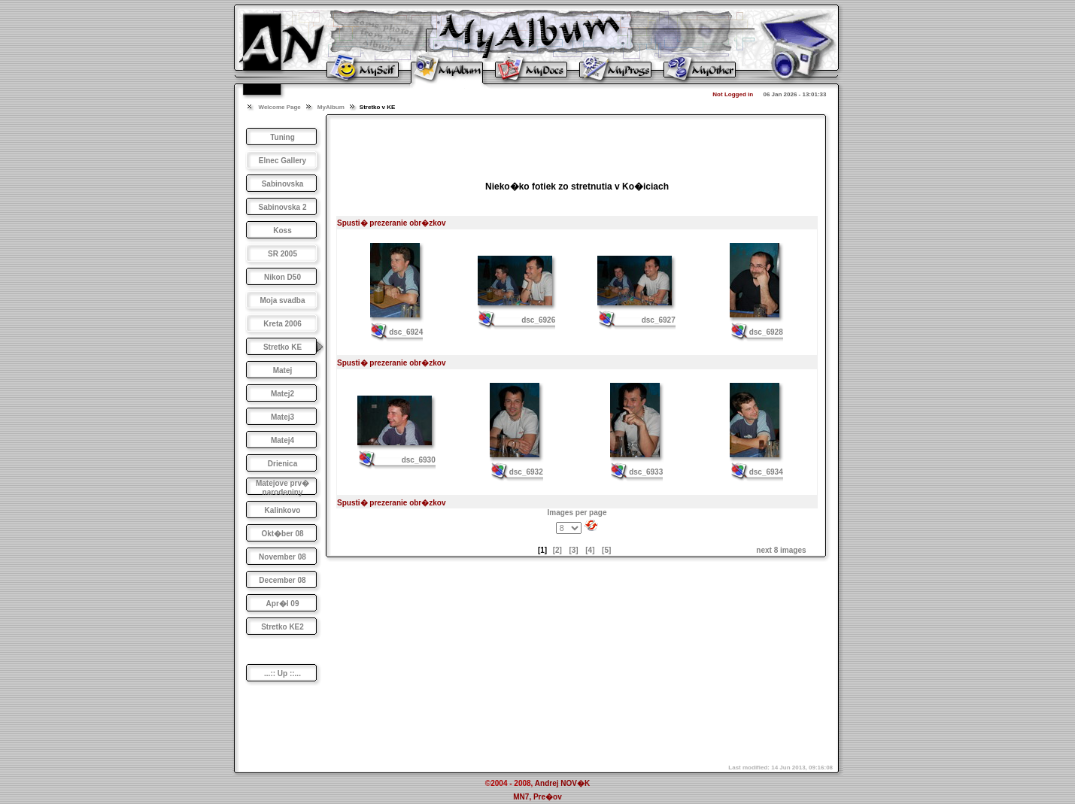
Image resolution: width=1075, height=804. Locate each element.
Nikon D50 (282, 277)
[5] (606, 550)
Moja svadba (282, 300)
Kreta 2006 (282, 324)
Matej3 (282, 417)
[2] (557, 550)
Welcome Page (280, 107)
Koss (282, 230)
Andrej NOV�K (562, 783)
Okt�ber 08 (282, 533)
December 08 (282, 580)
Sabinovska (283, 184)
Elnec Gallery (282, 160)
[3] (573, 550)
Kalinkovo (283, 510)
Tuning (282, 137)
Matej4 (282, 440)
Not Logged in (732, 94)
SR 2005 (282, 254)
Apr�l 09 (282, 603)
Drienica (282, 464)
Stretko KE (282, 347)
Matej (283, 370)
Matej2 (282, 394)
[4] (589, 550)
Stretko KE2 (282, 627)
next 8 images (781, 550)
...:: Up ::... (282, 673)
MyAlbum (331, 107)
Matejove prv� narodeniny (282, 487)
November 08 (282, 557)
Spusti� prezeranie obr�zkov (391, 223)
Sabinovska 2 (283, 207)
